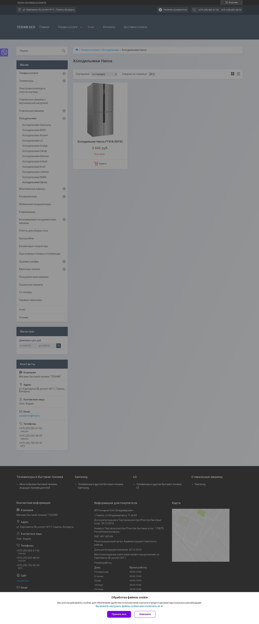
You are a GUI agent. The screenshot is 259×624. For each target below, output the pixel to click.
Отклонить (145, 614)
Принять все (119, 614)
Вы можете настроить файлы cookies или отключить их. (128, 606)
